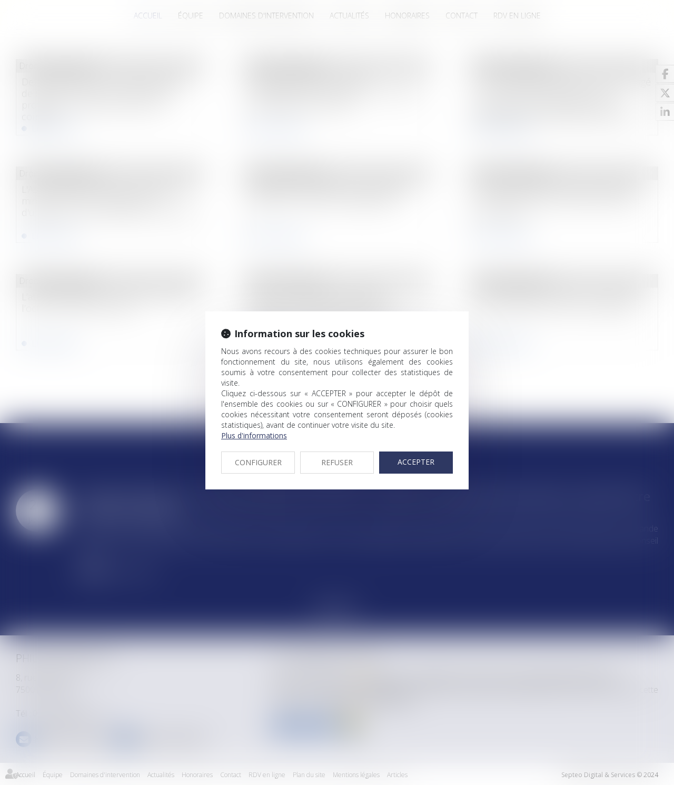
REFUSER (337, 462)
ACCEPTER (416, 462)
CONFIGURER (258, 462)
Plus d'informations (254, 435)
